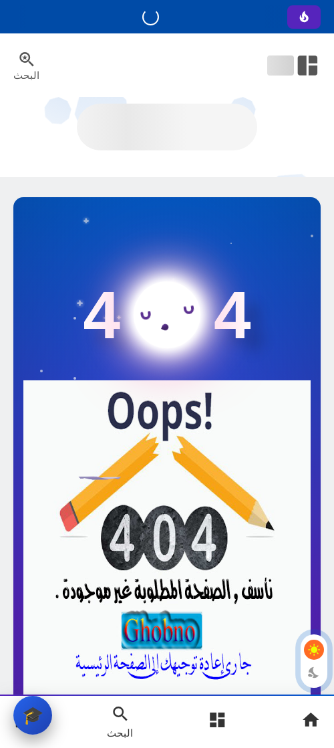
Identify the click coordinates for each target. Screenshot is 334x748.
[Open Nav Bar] (294, 65)
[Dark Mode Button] (314, 672)
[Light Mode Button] (314, 649)
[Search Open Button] (120, 721)
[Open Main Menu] (217, 721)
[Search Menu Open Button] (26, 65)
